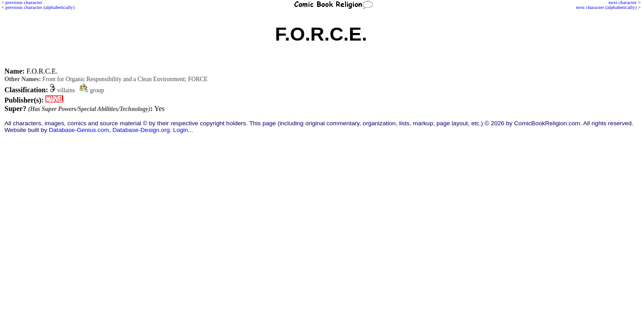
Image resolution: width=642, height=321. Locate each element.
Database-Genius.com (79, 130)
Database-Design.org (140, 130)
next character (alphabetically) (606, 7)
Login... (183, 130)
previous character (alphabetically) (39, 7)
